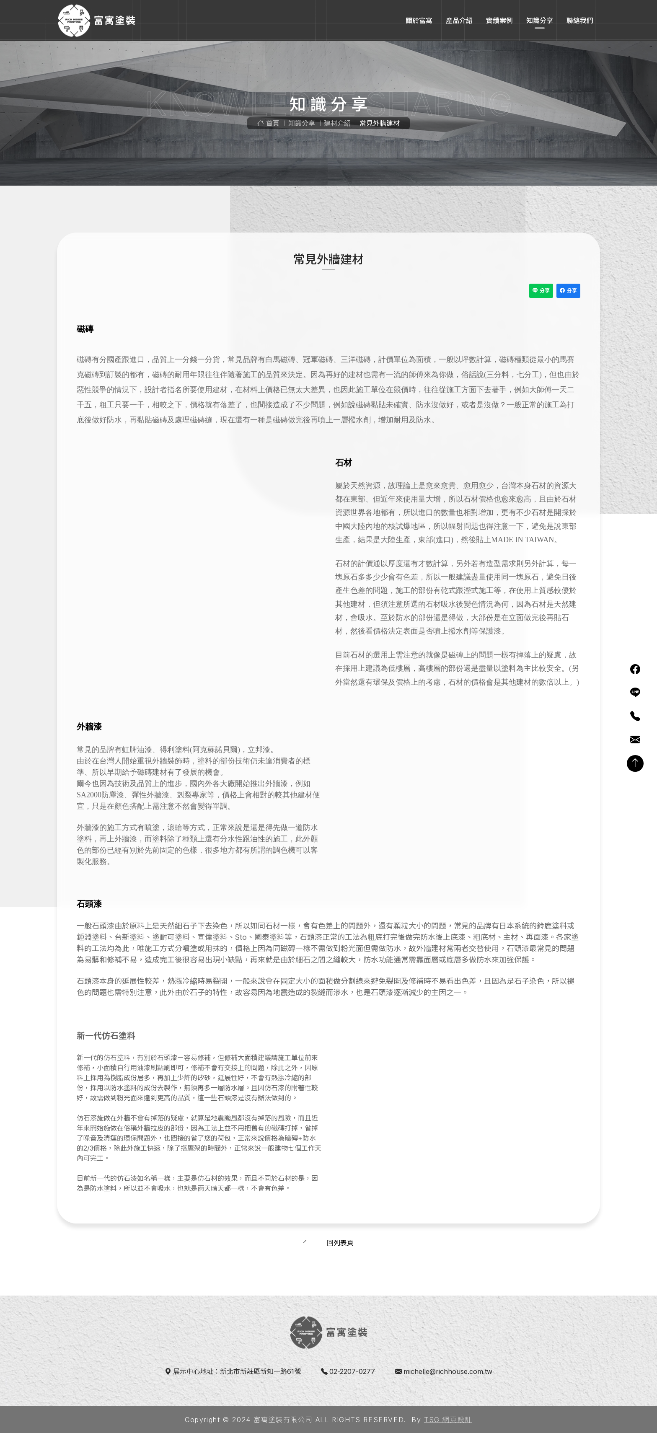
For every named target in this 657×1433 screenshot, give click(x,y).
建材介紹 (337, 123)
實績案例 (499, 20)
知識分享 (539, 20)
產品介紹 (459, 20)
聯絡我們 (579, 20)
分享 (541, 291)
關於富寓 (419, 20)
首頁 (268, 123)
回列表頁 (340, 1243)
